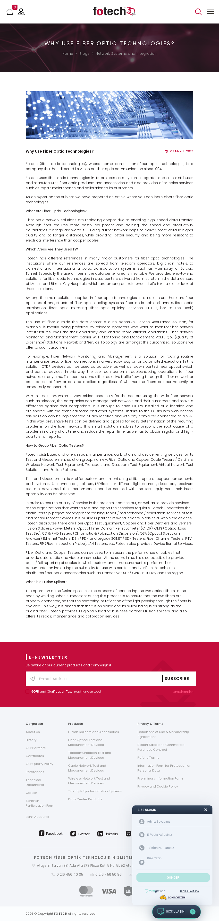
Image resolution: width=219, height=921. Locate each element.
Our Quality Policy (39, 764)
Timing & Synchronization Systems (95, 791)
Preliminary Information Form (160, 778)
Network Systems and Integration (126, 53)
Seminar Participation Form (40, 803)
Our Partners (36, 748)
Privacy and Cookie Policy (157, 786)
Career (31, 792)
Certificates (35, 756)
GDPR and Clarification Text (51, 691)
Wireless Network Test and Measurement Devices (89, 781)
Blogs (84, 53)
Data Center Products (85, 799)
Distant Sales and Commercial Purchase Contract (161, 747)
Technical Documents (35, 782)
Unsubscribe (184, 691)
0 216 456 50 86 (108, 874)
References (35, 772)
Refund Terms (148, 757)
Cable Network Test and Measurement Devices (87, 768)
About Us (33, 732)
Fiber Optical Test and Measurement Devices (86, 742)
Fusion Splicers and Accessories (93, 732)
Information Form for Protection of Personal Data (163, 768)
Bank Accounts (37, 816)
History (31, 740)
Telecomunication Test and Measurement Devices (89, 755)
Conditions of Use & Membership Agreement (163, 734)
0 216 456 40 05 (70, 874)
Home (67, 53)
